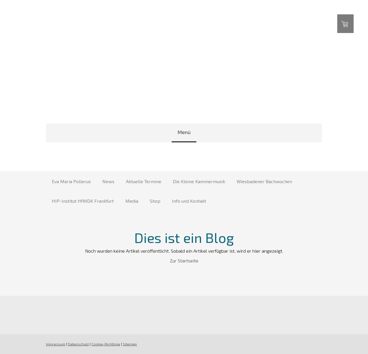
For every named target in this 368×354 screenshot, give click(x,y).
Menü (184, 132)
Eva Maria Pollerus (71, 181)
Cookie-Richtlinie (105, 344)
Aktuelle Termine (143, 181)
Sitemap (130, 344)
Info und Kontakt (189, 201)
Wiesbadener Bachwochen (264, 181)
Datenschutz (78, 344)
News (108, 181)
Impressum (55, 344)
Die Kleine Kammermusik (199, 181)
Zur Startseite (184, 260)
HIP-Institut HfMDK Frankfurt (83, 201)
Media (131, 201)
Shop (155, 201)
